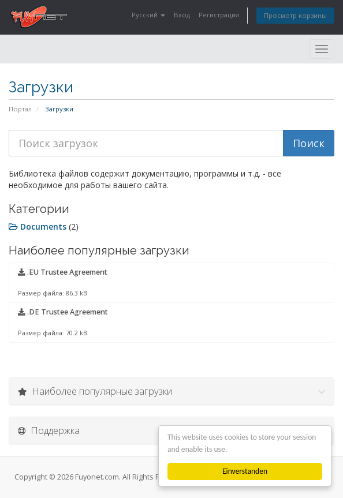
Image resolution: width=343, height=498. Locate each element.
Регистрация (219, 14)
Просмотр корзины (295, 15)
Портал (20, 108)
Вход (182, 14)
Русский (148, 14)
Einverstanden (244, 471)
